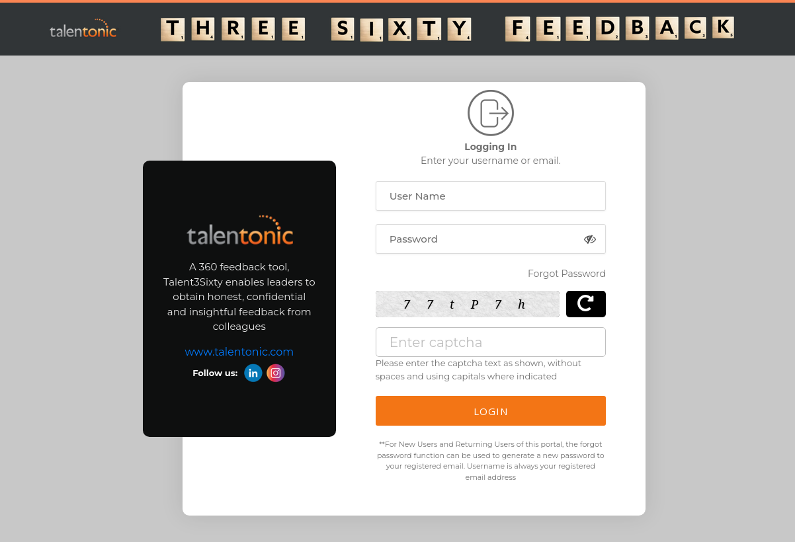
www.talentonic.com (239, 352)
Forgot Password (567, 274)
